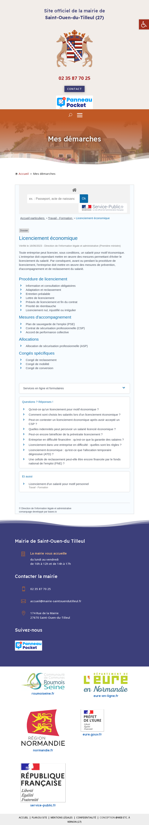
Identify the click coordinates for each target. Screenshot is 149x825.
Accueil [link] (23, 817)
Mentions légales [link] (62, 817)
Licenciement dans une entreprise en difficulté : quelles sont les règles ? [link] (75, 444)
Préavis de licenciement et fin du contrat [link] (51, 302)
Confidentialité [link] (86, 817)
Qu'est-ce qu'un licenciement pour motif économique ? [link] (64, 409)
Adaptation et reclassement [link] (43, 289)
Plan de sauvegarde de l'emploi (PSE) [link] (50, 324)
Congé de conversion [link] (39, 368)
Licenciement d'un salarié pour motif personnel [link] (59, 484)
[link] (144, 24)
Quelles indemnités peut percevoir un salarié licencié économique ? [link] (72, 429)
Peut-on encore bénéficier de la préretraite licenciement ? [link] (66, 434)
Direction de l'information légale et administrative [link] (46, 508)
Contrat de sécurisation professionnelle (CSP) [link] (55, 328)
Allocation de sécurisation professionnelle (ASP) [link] (57, 346)
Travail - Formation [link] (60, 218)
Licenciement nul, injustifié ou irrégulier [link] (51, 310)
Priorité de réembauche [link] (41, 306)
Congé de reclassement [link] (41, 360)
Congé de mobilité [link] (37, 364)
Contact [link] (74, 89)
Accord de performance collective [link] (47, 332)
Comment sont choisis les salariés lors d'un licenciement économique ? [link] (74, 414)
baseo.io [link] (52, 511)
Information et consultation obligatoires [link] (51, 285)
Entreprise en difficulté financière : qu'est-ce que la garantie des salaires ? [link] (76, 439)
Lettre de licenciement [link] (40, 298)
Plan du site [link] (39, 817)
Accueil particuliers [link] (32, 218)
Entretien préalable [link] (38, 293)
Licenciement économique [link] (93, 218)
